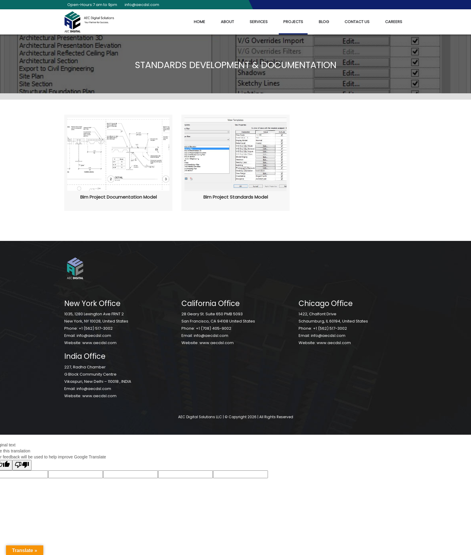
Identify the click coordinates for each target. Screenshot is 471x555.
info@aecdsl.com (140, 5)
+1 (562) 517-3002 (96, 328)
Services (259, 22)
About (227, 22)
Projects (293, 22)
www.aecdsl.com (99, 343)
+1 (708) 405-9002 (213, 328)
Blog (324, 22)
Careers (393, 22)
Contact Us (357, 22)
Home (199, 22)
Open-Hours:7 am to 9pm (90, 5)
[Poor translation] (22, 465)
